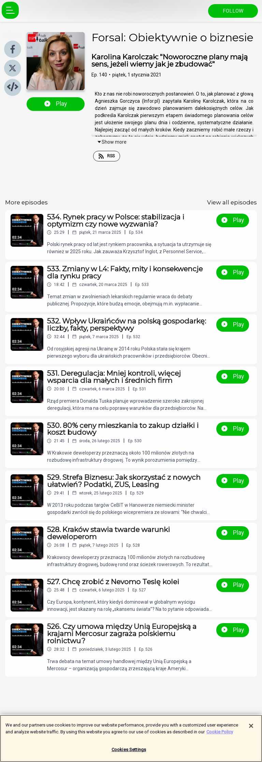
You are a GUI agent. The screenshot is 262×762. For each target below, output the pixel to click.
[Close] (251, 727)
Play (55, 103)
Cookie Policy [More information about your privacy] (219, 733)
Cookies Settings (129, 751)
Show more (112, 142)
